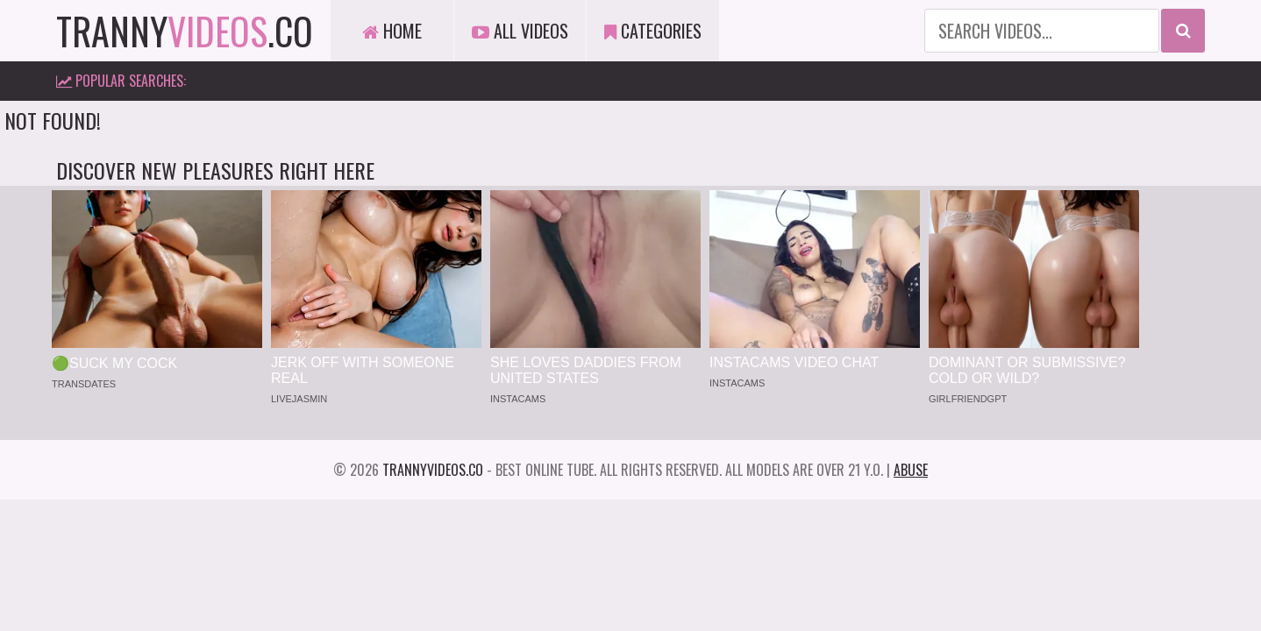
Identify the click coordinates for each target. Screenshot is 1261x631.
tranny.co (184, 31)
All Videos (520, 31)
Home (392, 31)
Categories (653, 31)
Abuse (911, 469)
